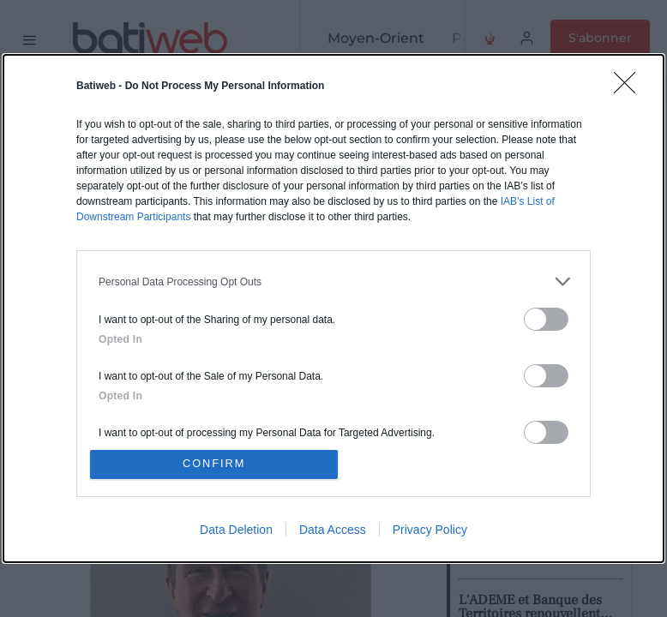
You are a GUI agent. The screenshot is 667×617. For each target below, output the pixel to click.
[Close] (630, 87)
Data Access (332, 530)
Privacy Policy (430, 530)
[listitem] (333, 281)
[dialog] (333, 308)
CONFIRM (215, 464)
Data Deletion (236, 530)
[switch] (546, 318)
